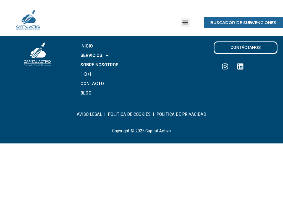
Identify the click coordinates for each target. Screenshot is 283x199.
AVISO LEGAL (89, 114)
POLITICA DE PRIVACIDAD (181, 114)
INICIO (86, 46)
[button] (185, 22)
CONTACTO (92, 83)
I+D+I (85, 74)
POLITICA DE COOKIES (129, 114)
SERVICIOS (94, 55)
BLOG (85, 93)
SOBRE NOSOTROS (99, 64)
